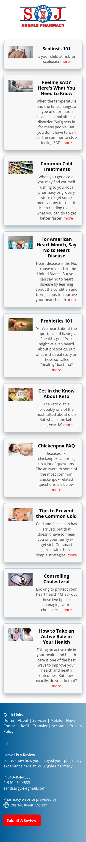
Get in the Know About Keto (56, 393)
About (23, 720)
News (70, 720)
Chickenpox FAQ (56, 445)
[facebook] (6, 743)
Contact (10, 725)
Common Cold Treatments (56, 166)
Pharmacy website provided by (30, 802)
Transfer (40, 725)
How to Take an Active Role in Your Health (56, 636)
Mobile (56, 720)
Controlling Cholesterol (56, 579)
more (65, 61)
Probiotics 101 (56, 320)
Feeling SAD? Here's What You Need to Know (56, 88)
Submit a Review (22, 820)
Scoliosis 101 (56, 48)
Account (59, 725)
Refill (25, 725)
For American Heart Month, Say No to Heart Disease (56, 247)
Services (39, 720)
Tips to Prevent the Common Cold (56, 513)
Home (8, 720)
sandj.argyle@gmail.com (24, 788)
